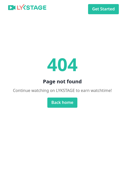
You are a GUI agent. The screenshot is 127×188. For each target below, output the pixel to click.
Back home (62, 102)
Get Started (103, 9)
